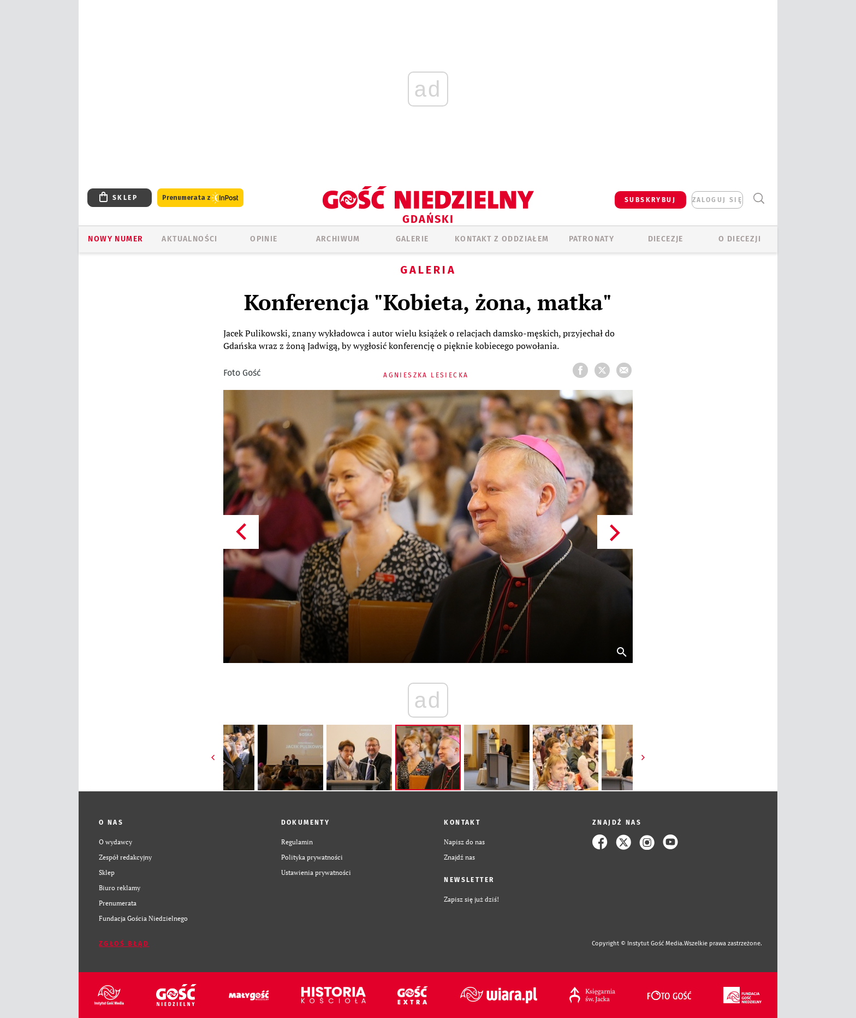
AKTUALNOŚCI (189, 239)
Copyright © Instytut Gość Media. (638, 943)
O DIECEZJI (739, 239)
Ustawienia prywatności (316, 872)
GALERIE (412, 239)
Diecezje (665, 239)
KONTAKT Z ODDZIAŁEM (502, 239)
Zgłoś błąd (124, 944)
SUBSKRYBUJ (650, 200)
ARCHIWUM (338, 239)
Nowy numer (115, 239)
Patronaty (592, 239)
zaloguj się (717, 200)
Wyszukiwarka (758, 198)
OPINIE (263, 239)
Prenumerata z (200, 198)
